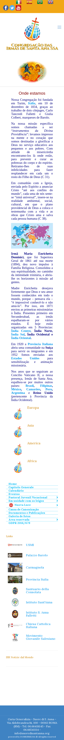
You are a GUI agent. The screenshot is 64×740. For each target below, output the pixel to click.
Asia (30, 425)
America (33, 443)
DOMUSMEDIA (27, 736)
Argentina (18, 393)
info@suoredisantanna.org (32, 733)
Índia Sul (18, 334)
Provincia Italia (37, 579)
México (16, 389)
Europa (33, 408)
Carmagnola (35, 567)
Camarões (33, 389)
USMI (30, 545)
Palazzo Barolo (37, 555)
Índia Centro (21, 331)
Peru (49, 389)
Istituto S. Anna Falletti (37, 613)
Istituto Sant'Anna (39, 602)
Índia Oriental (21, 338)
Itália (31, 103)
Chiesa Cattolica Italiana (38, 625)
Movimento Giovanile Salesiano (40, 637)
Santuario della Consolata (37, 590)
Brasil (30, 385)
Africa (32, 461)
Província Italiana (40, 344)
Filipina (45, 385)
